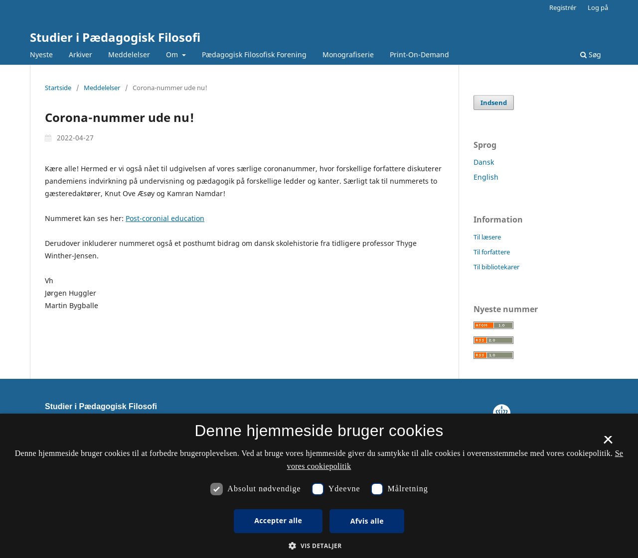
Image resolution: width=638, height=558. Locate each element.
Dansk (484, 162)
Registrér (562, 7)
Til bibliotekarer (496, 266)
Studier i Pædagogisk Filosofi (115, 37)
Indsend (493, 102)
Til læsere (487, 236)
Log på (598, 7)
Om (173, 54)
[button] (318, 546)
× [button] (608, 443)
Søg (590, 54)
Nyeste (41, 54)
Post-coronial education (165, 218)
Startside (58, 87)
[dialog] (319, 486)
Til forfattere (492, 251)
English (486, 177)
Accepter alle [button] (278, 520)
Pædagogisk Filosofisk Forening (254, 54)
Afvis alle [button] (367, 521)
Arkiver (80, 54)
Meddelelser (129, 54)
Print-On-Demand (419, 54)
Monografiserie (348, 54)
